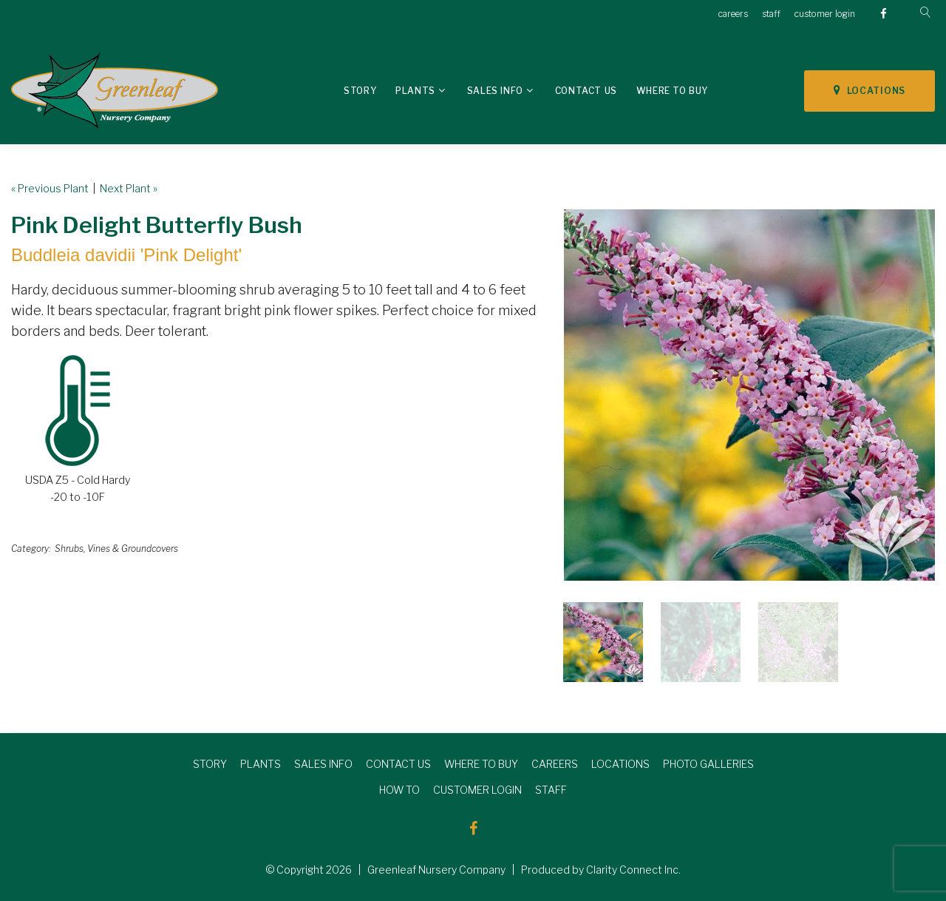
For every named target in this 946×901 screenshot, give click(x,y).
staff (771, 13)
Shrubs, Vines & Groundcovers (116, 548)
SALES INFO (323, 763)
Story (360, 90)
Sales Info (495, 90)
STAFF (551, 789)
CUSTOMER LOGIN (477, 789)
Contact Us (586, 90)
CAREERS (554, 763)
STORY (210, 763)
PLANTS (260, 763)
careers (733, 13)
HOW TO (399, 789)
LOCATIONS (869, 90)
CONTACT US (398, 763)
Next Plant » (128, 188)
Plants (415, 90)
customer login (824, 13)
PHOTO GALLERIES (708, 763)
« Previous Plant (50, 188)
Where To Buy (672, 90)
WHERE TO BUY (481, 763)
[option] (749, 395)
